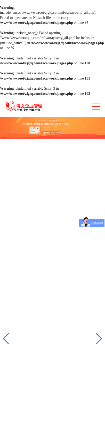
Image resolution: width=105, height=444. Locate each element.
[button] (98, 339)
